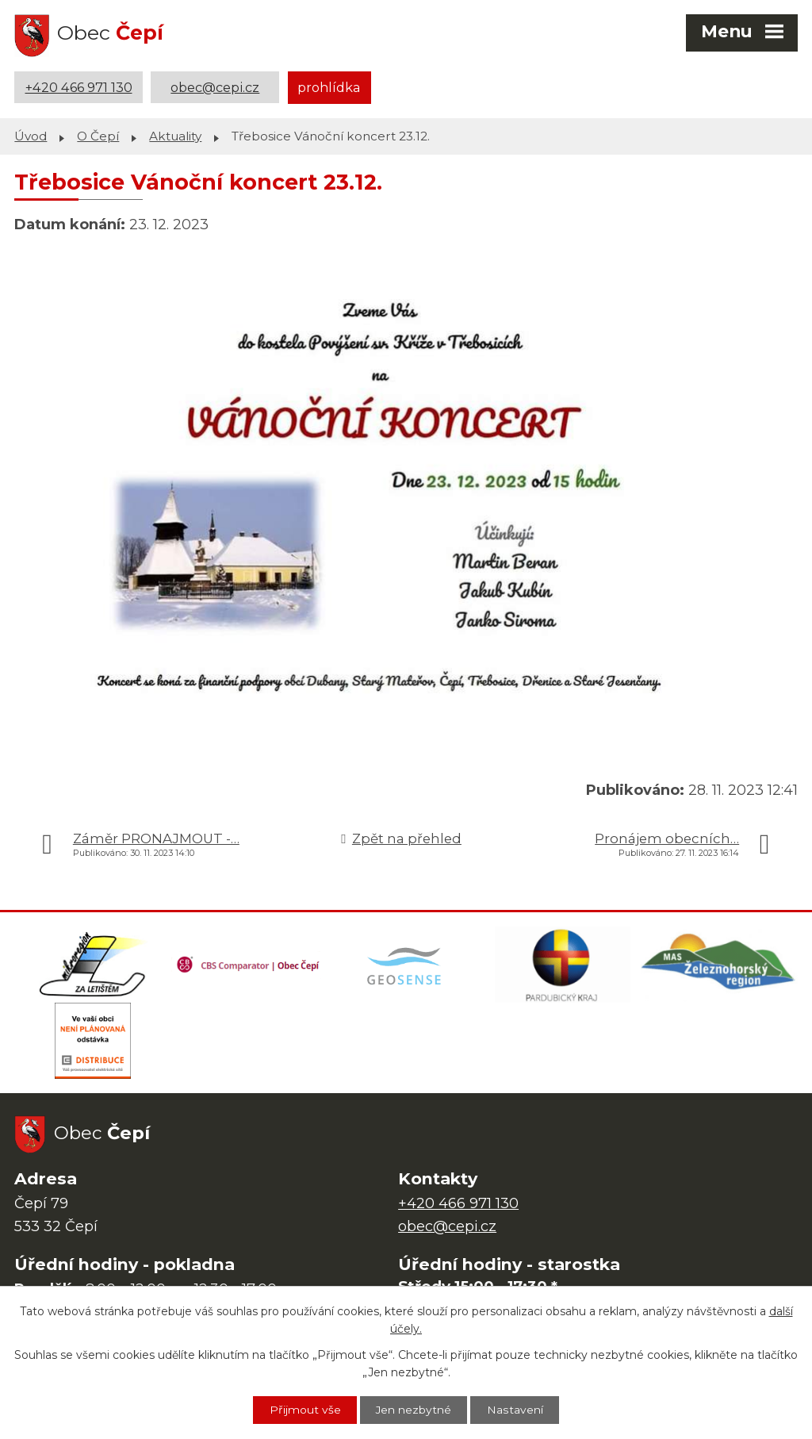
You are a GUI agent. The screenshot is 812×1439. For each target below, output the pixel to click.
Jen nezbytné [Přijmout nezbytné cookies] (414, 1410)
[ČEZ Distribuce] (92, 1045)
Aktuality (175, 135)
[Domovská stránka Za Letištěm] (92, 966)
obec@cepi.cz (214, 87)
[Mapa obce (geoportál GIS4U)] (406, 966)
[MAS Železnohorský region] (719, 966)
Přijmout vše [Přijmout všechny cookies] (303, 1410)
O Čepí (98, 135)
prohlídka (329, 87)
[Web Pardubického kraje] (563, 966)
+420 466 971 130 (78, 87)
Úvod (30, 135)
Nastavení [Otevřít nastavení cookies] (516, 1410)
